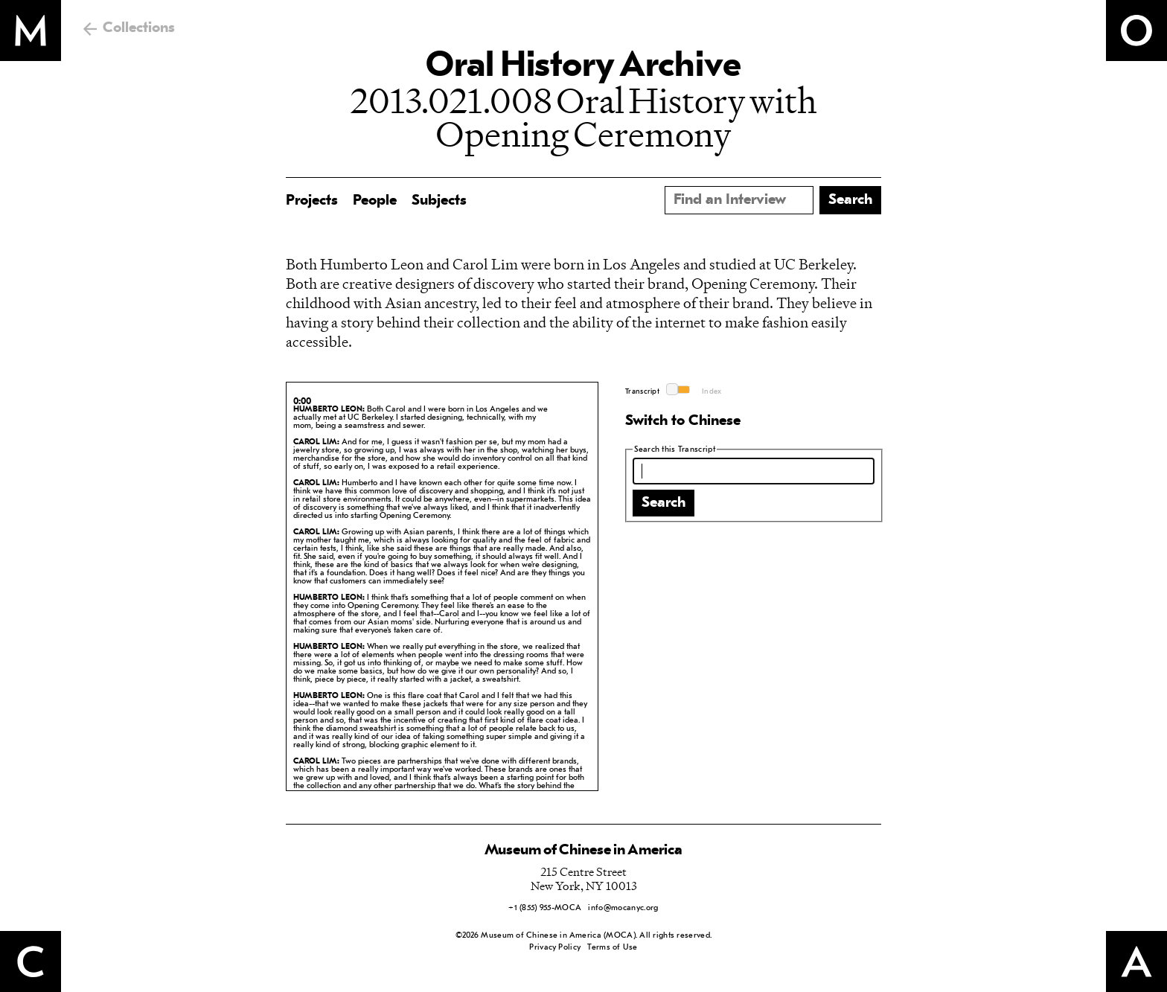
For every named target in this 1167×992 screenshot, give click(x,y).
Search (663, 503)
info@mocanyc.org (623, 908)
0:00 (302, 401)
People (375, 200)
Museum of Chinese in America (583, 850)
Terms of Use (612, 948)
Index (712, 392)
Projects (312, 200)
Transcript (642, 392)
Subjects (439, 200)
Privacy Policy (555, 948)
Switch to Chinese (683, 421)
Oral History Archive (583, 67)
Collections (139, 28)
